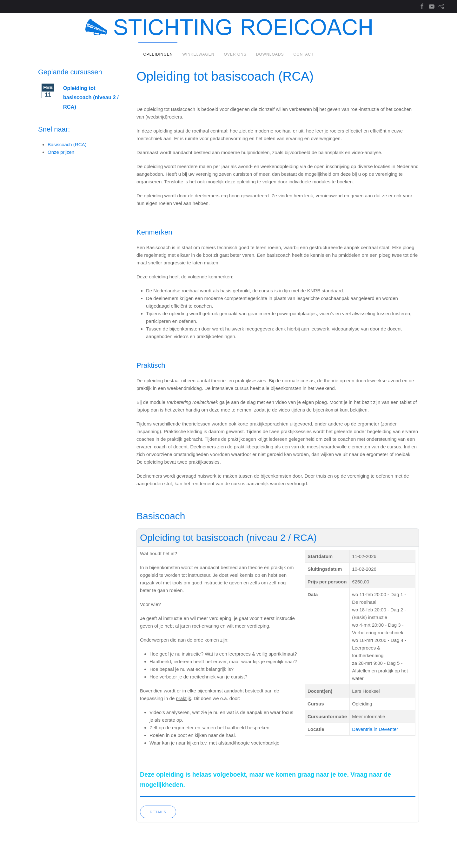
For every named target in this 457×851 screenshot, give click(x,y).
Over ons (235, 54)
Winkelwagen (198, 54)
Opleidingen (158, 54)
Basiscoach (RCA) (67, 144)
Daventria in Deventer (375, 729)
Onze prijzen (61, 152)
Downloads (270, 54)
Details (158, 812)
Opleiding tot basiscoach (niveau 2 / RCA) (228, 537)
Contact (303, 54)
